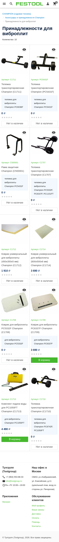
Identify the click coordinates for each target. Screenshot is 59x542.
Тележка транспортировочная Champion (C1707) (42, 171)
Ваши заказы (38, 510)
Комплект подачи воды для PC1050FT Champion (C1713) (13, 407)
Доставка (36, 514)
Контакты (36, 526)
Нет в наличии (14, 123)
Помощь (36, 522)
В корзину (44, 360)
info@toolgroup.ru (14, 481)
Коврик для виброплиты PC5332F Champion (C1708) (14, 328)
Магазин (6, 502)
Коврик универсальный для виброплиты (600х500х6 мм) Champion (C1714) (43, 260)
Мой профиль (38, 505)
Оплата (35, 518)
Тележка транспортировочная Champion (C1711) (12, 88)
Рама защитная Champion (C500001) (12, 169)
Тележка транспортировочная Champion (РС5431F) (42, 88)
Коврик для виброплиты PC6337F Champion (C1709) (44, 328)
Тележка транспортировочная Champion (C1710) (42, 407)
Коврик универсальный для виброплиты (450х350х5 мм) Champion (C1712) (14, 260)
